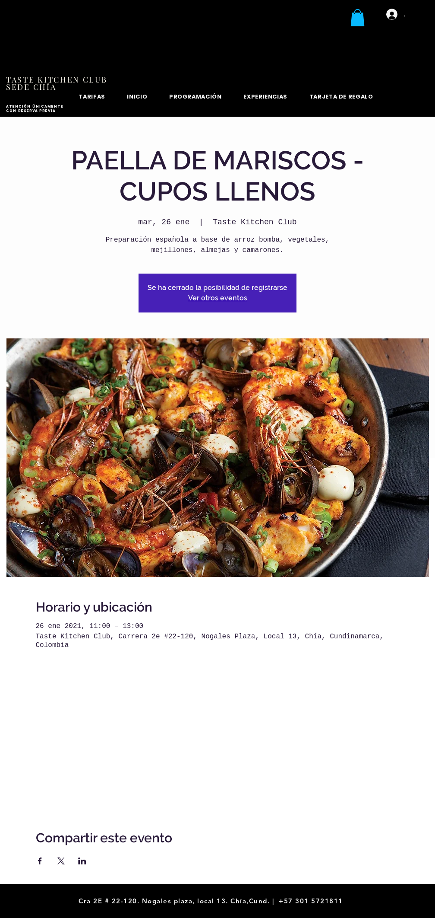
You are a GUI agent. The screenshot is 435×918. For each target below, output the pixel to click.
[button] (357, 17)
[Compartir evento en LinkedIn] (82, 860)
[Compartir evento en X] (61, 860)
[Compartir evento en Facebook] (40, 860)
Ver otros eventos (217, 298)
